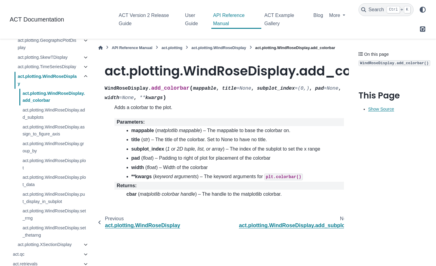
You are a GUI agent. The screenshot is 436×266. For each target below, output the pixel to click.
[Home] (100, 48)
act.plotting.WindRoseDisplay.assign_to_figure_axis (53, 131)
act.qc (18, 254)
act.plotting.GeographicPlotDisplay (47, 44)
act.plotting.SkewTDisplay (43, 57)
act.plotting (171, 47)
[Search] (386, 9)
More (335, 15)
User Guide (191, 19)
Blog (318, 15)
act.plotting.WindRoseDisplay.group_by (53, 147)
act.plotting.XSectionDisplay (44, 244)
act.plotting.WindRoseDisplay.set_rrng (54, 214)
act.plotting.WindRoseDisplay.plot (54, 164)
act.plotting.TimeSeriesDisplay (47, 66)
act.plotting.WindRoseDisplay (47, 80)
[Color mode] (422, 10)
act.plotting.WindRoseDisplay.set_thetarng (54, 231)
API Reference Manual (229, 19)
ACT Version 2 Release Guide (144, 19)
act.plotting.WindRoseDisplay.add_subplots (53, 114)
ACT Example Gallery (279, 19)
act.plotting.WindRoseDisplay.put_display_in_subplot (53, 198)
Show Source (381, 109)
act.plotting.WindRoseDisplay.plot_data (54, 181)
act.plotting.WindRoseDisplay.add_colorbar (53, 97)
